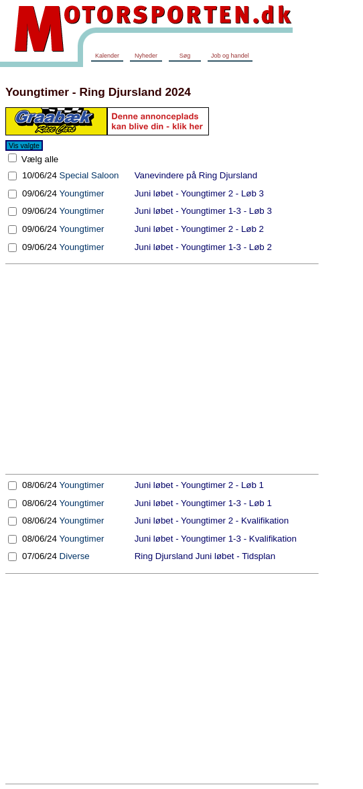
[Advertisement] (162, 369)
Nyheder (146, 55)
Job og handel (230, 55)
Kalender (107, 55)
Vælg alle (38, 159)
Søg (185, 55)
